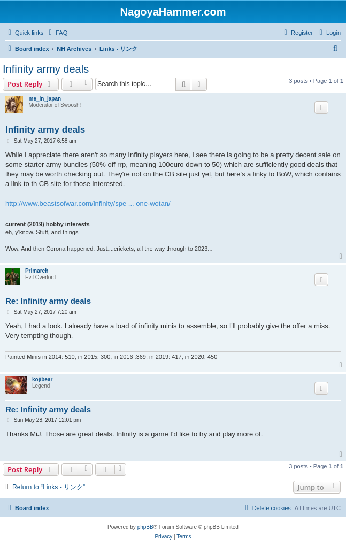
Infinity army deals (46, 69)
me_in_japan (44, 99)
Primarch (36, 271)
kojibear (42, 379)
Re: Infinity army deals (48, 300)
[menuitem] (56, 32)
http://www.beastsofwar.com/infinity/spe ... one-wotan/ (88, 203)
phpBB (145, 527)
